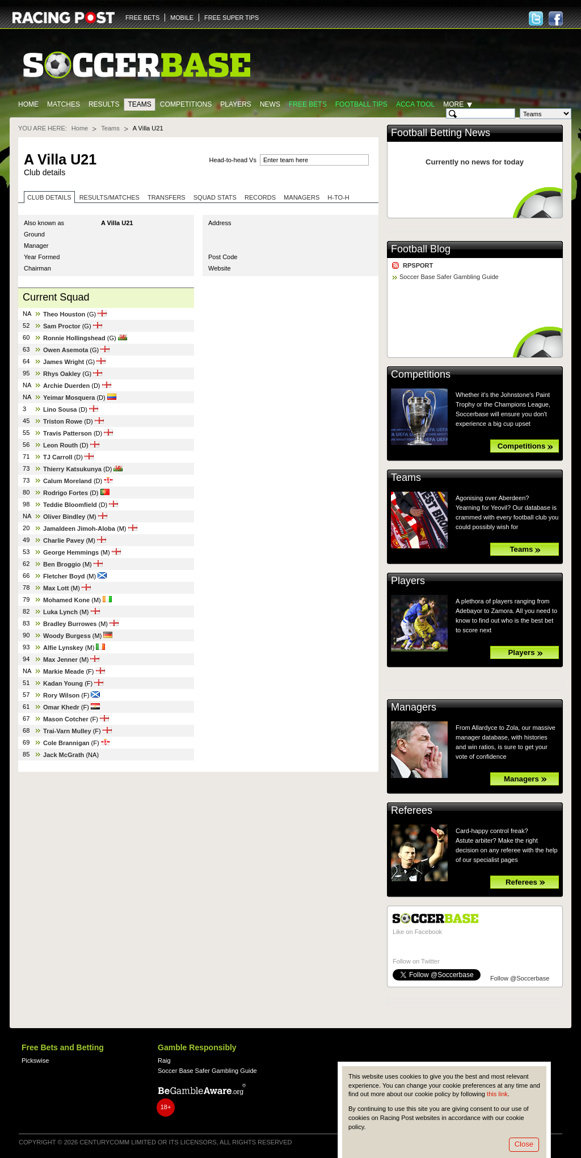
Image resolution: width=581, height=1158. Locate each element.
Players (235, 104)
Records (260, 197)
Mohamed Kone (66, 600)
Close (524, 1144)
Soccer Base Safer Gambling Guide (449, 276)
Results (104, 104)
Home (28, 104)
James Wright (63, 361)
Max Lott (56, 588)
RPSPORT (418, 265)
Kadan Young (63, 683)
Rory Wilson (61, 695)
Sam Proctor (62, 326)
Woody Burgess (67, 635)
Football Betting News (440, 132)
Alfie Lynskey (63, 647)
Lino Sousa (60, 409)
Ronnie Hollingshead (74, 338)
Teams (139, 104)
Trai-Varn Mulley (67, 731)
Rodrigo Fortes (65, 492)
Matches (63, 104)
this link (497, 1094)
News (270, 104)
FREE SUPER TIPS (231, 17)
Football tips (361, 104)
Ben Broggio (62, 564)
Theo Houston (64, 314)
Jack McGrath (63, 754)
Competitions (186, 104)
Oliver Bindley (64, 516)
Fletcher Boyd (64, 576)
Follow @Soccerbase (519, 978)
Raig (164, 1060)
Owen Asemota (65, 349)
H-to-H (338, 197)
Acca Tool (415, 104)
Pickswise (35, 1060)
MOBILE (181, 17)
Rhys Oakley (62, 373)
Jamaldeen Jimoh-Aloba (79, 528)
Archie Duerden (66, 385)
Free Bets (308, 104)
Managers (301, 197)
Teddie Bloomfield (70, 504)
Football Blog (421, 249)
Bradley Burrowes (69, 623)
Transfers (167, 197)
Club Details (49, 197)
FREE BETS (142, 17)
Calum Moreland (67, 480)
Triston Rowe (62, 421)
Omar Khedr (61, 707)
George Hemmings (71, 552)
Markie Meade (63, 671)
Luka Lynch (60, 611)
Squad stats (215, 197)
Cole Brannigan (66, 742)
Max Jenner (60, 659)
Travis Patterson (67, 433)
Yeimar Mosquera (69, 397)
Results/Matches (109, 197)
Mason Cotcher (66, 719)
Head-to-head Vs (232, 160)
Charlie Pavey (63, 540)
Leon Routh (60, 445)
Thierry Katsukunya (72, 469)
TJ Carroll (58, 457)
